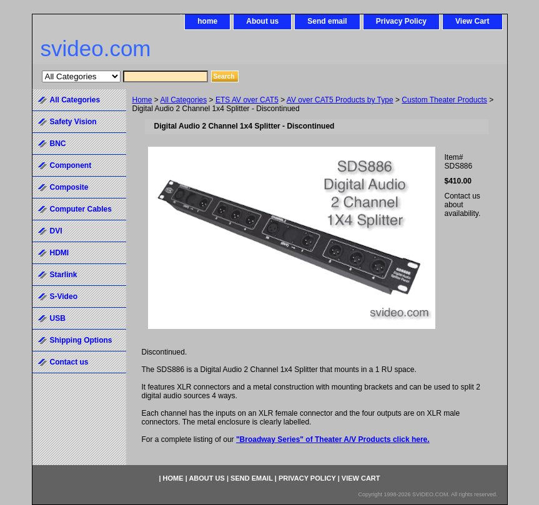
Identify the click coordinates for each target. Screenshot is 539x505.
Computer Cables (81, 209)
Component (71, 165)
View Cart (472, 21)
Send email (327, 21)
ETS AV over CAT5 (247, 100)
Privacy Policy (401, 21)
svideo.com (96, 48)
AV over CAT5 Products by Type (340, 100)
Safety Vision (73, 121)
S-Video (63, 296)
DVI (56, 231)
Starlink (63, 274)
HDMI (59, 252)
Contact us (69, 362)
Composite (69, 187)
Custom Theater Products (444, 100)
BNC (58, 143)
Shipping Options (81, 340)
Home (142, 100)
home (207, 21)
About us (262, 21)
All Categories (184, 100)
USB (58, 318)
